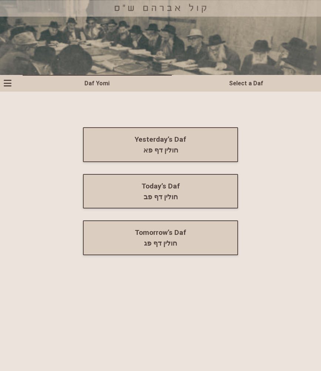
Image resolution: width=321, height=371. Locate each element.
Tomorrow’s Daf (160, 238)
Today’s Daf (160, 191)
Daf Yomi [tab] (97, 83)
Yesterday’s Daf (160, 144)
